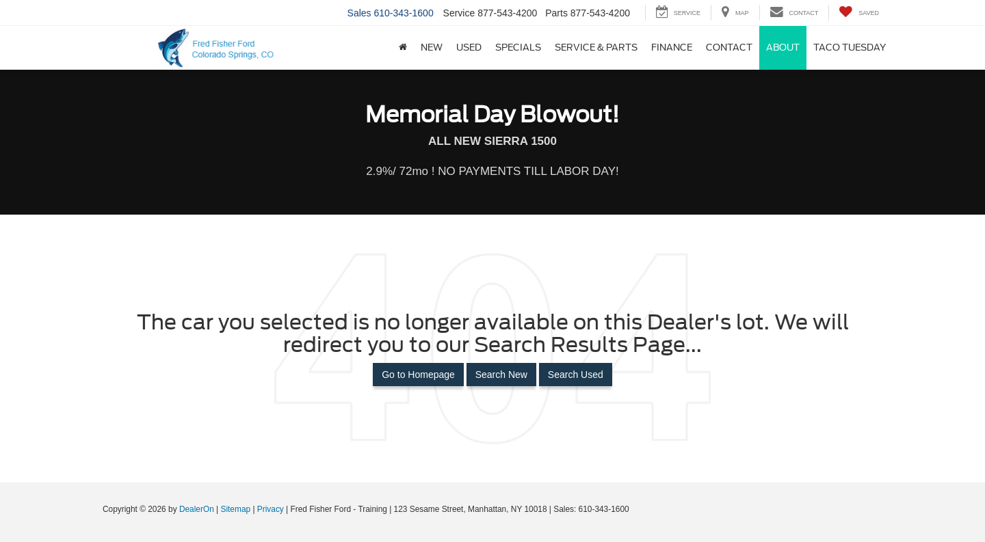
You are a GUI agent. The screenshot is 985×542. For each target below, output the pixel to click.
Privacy (270, 509)
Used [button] (469, 47)
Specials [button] (518, 47)
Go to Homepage (418, 374)
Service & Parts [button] (596, 47)
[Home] (403, 48)
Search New (501, 374)
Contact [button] (729, 47)
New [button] (432, 47)
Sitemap (235, 509)
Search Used (575, 374)
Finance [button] (671, 47)
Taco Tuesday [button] (849, 47)
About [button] (783, 47)
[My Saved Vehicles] (858, 13)
